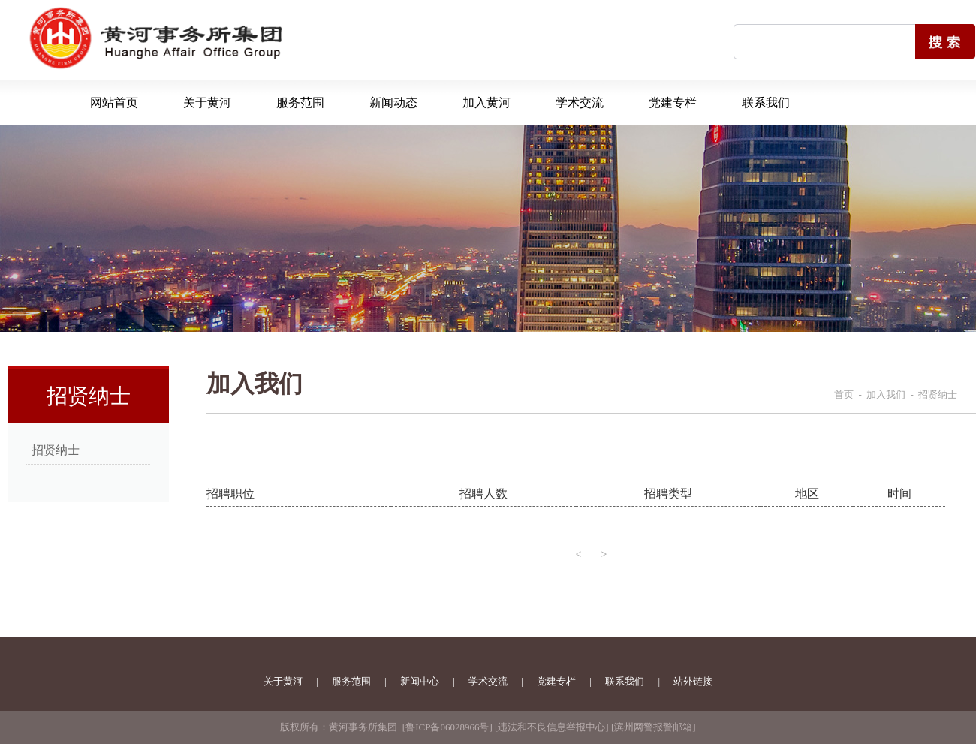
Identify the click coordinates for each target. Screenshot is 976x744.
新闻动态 (393, 102)
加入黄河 (486, 102)
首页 (844, 394)
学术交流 (580, 102)
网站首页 (114, 102)
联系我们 (766, 102)
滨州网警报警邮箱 (653, 727)
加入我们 (885, 394)
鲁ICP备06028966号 (447, 727)
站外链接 (692, 681)
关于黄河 (207, 102)
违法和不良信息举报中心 (551, 727)
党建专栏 (673, 102)
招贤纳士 (56, 450)
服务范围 (300, 102)
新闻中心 (419, 681)
